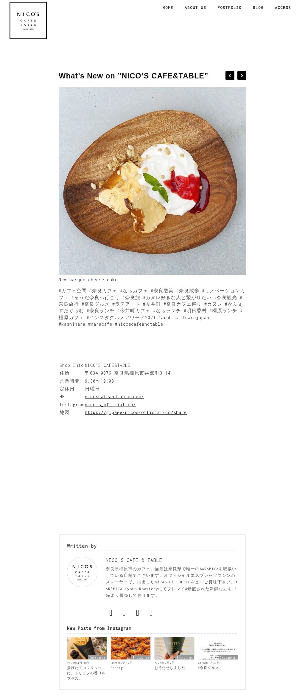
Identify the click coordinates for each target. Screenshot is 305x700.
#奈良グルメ (208, 668)
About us (195, 7)
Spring (117, 668)
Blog (258, 7)
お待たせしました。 (171, 668)
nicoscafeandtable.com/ (114, 396)
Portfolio (229, 7)
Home (168, 7)
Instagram (97, 657)
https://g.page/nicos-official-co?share (136, 412)
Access (283, 7)
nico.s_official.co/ (110, 404)
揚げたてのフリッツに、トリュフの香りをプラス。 (86, 673)
